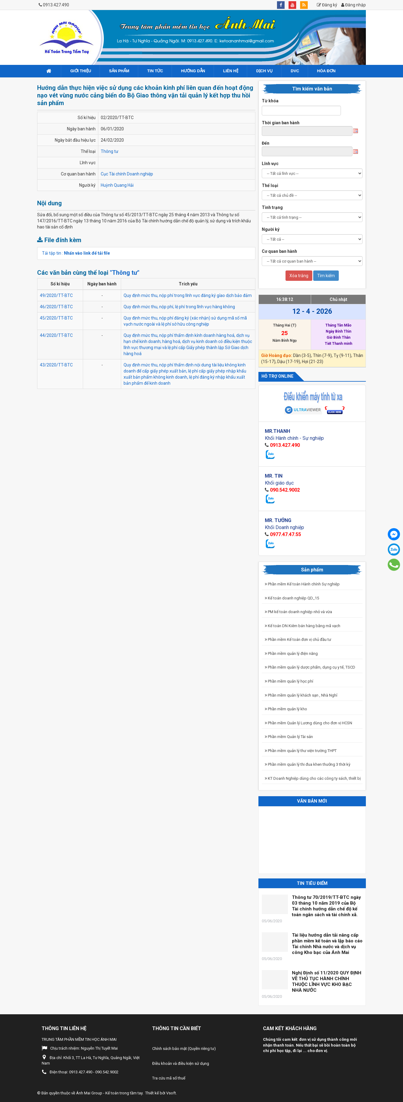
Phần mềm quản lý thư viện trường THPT (301, 750)
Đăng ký (327, 5)
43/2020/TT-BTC (56, 364)
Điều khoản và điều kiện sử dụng (180, 1063)
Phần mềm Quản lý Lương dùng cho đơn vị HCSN (308, 723)
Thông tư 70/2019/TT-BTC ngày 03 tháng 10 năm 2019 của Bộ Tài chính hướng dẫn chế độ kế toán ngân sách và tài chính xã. (326, 906)
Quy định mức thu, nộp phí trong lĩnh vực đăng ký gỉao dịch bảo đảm (188, 295)
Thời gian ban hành (281, 122)
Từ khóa (270, 100)
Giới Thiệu (80, 71)
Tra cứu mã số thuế (168, 1078)
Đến (265, 143)
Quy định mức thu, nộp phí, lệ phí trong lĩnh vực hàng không (179, 306)
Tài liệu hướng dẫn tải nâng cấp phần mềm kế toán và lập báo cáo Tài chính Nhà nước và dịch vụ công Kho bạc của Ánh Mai (327, 943)
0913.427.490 (56, 4)
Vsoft (171, 1093)
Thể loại (270, 185)
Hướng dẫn (193, 71)
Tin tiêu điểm (312, 883)
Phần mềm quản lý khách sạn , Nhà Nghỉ (301, 695)
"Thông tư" (124, 272)
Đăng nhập (353, 5)
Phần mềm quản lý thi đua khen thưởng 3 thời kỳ (307, 764)
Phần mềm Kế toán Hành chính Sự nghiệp (302, 584)
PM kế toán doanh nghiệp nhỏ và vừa (298, 611)
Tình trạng (272, 207)
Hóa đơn (326, 71)
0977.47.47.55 (285, 534)
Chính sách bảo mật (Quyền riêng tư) (184, 1048)
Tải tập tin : (76, 253)
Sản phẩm (119, 71)
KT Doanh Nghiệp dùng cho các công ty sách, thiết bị (313, 778)
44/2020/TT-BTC (56, 335)
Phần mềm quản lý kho (286, 709)
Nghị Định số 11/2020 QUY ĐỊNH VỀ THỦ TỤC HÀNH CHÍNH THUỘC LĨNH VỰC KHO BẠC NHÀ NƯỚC (326, 981)
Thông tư (109, 151)
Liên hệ (230, 71)
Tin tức (155, 71)
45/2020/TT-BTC (56, 318)
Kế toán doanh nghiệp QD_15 (292, 598)
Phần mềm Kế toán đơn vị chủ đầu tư (298, 639)
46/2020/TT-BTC (56, 306)
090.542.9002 (285, 490)
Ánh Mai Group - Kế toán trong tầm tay (109, 1093)
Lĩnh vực (270, 163)
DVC (295, 71)
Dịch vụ (264, 71)
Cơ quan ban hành (279, 251)
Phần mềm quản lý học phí (289, 681)
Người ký (270, 229)
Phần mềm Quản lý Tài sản (289, 736)
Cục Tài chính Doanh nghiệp (127, 173)
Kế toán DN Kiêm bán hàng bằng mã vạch (302, 625)
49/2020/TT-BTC (56, 295)
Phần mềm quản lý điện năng (291, 653)
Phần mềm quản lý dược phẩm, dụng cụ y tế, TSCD (310, 667)
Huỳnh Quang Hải (117, 185)
